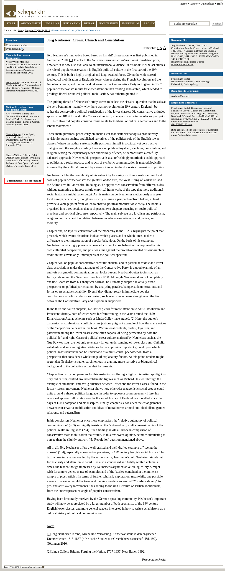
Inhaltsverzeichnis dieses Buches (187, 61)
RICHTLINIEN (108, 23)
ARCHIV (149, 23)
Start (20, 30)
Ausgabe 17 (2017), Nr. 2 (37, 30)
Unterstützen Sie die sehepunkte (24, 180)
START (10, 23)
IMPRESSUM (130, 23)
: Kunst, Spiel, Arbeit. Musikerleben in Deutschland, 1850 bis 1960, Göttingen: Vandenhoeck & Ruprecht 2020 (20, 140)
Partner (194, 3)
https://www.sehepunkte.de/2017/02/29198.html (184, 123)
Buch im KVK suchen (182, 64)
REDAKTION (72, 23)
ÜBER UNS (52, 23)
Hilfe (220, 3)
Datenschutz (207, 3)
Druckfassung (15, 49)
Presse (183, 3)
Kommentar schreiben (17, 45)
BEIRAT (89, 23)
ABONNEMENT (31, 23)
